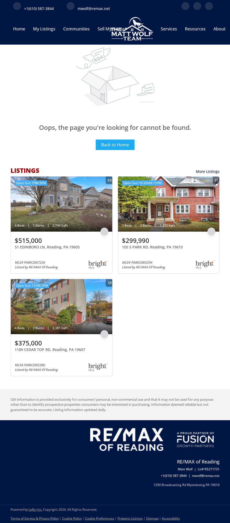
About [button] (219, 29)
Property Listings (130, 518)
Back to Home (115, 145)
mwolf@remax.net (206, 475)
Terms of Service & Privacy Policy (34, 518)
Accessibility (171, 518)
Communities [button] (76, 29)
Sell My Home (111, 29)
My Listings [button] (44, 29)
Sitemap (152, 518)
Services (169, 29)
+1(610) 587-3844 (174, 475)
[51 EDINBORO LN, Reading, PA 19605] (61, 204)
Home (19, 29)
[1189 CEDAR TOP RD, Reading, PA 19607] (61, 306)
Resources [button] (195, 29)
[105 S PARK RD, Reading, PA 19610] (169, 204)
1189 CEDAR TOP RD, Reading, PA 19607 (50, 349)
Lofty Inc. (35, 509)
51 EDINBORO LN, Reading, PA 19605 (47, 246)
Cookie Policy (72, 518)
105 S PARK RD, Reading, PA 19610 (152, 246)
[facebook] (185, 8)
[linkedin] (197, 8)
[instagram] (209, 8)
